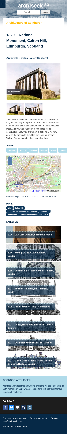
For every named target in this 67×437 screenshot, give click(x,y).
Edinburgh (45, 211)
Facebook (12, 150)
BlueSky (43, 150)
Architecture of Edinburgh (24, 22)
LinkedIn (33, 150)
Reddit (53, 150)
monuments (12, 214)
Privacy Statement (38, 418)
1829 (10, 208)
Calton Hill (19, 208)
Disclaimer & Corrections (14, 418)
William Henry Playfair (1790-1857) (34, 214)
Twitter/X (22, 150)
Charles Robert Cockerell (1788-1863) (22, 211)
